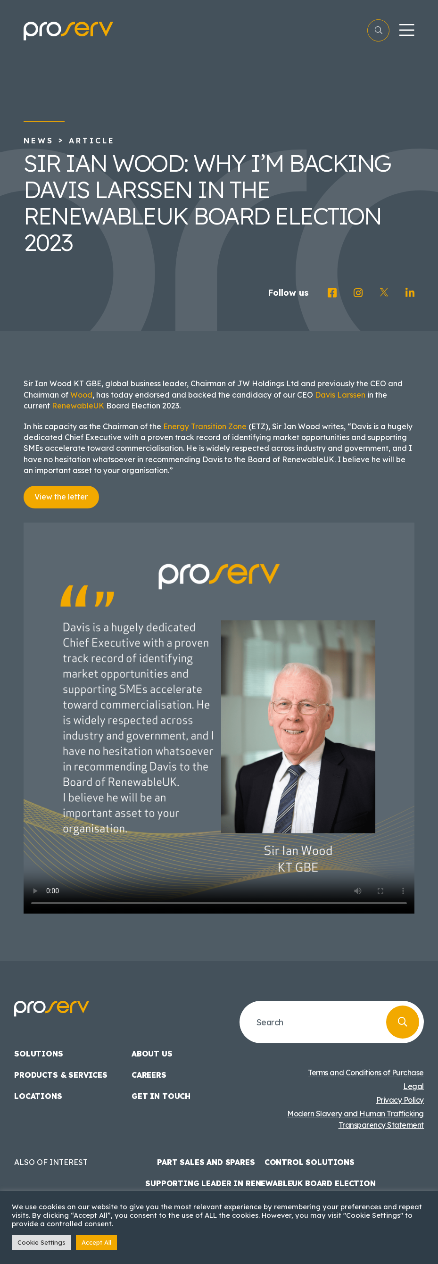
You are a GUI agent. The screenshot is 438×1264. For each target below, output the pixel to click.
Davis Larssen (340, 394)
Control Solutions (309, 1162)
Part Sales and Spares (206, 1162)
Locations (38, 1096)
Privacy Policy (400, 1100)
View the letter (61, 496)
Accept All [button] (96, 1242)
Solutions (38, 1053)
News (39, 140)
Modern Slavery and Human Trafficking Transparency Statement (355, 1119)
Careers (149, 1075)
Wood (81, 394)
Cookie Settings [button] (41, 1242)
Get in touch (161, 1096)
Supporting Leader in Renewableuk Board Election (260, 1183)
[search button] (402, 1022)
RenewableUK (78, 405)
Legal (413, 1086)
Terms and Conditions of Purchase (366, 1072)
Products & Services (60, 1075)
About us (152, 1053)
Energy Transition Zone (205, 426)
